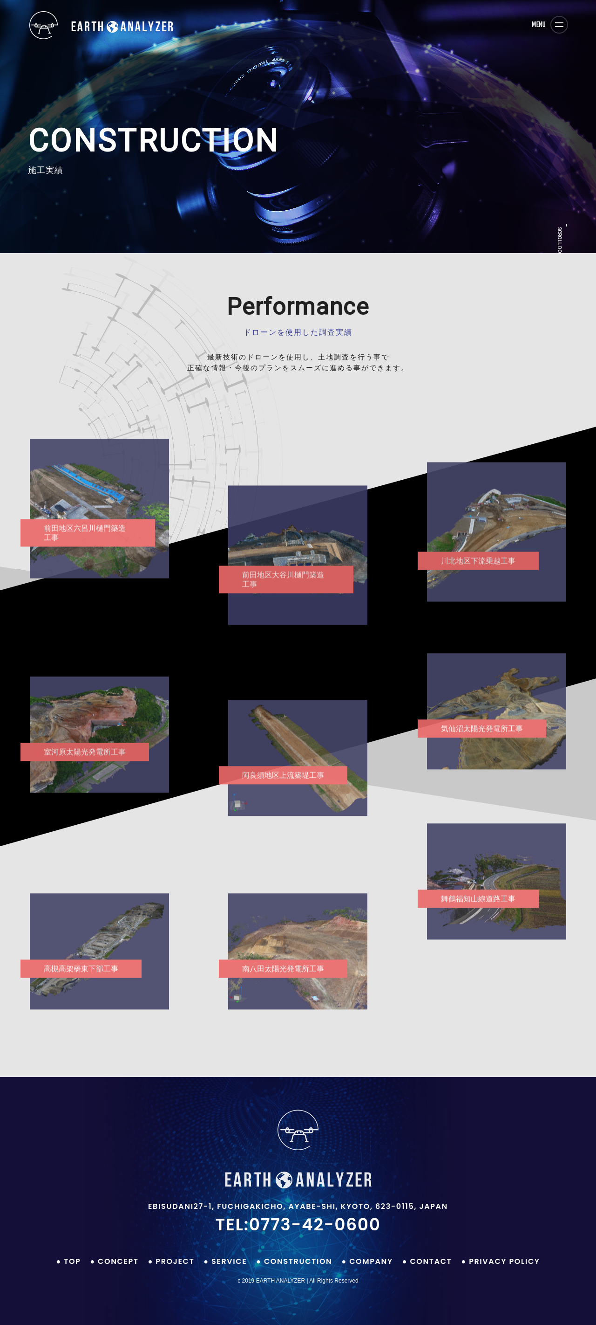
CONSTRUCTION (298, 1261)
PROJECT (175, 1261)
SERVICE (229, 1261)
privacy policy (504, 1261)
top (72, 1261)
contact (431, 1261)
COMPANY (371, 1261)
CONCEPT (118, 1261)
